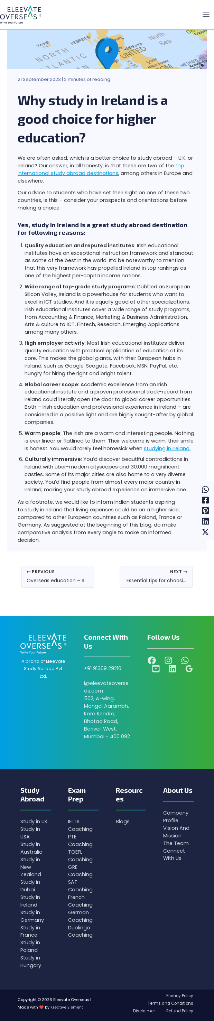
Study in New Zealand (30, 867)
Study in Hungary (30, 961)
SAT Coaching (80, 886)
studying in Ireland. (167, 448)
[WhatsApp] (205, 489)
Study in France (30, 931)
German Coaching (80, 916)
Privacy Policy (178, 996)
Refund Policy (178, 1011)
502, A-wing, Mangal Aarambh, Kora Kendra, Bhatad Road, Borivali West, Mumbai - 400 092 (107, 717)
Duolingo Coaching (80, 931)
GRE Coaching (80, 871)
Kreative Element (66, 1007)
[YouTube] (156, 669)
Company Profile (175, 816)
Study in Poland (30, 946)
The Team (176, 843)
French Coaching (80, 901)
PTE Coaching (80, 840)
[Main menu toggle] (206, 14)
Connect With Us (174, 854)
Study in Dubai (30, 886)
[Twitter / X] (205, 532)
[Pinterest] (205, 510)
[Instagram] (168, 660)
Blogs (123, 821)
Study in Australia (31, 848)
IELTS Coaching (80, 825)
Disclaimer (140, 1011)
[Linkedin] (205, 521)
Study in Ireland (30, 901)
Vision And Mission (176, 832)
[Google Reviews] (189, 669)
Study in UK (33, 821)
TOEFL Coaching (80, 855)
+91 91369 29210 (102, 668)
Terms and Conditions (169, 1003)
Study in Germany (32, 916)
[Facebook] (205, 499)
